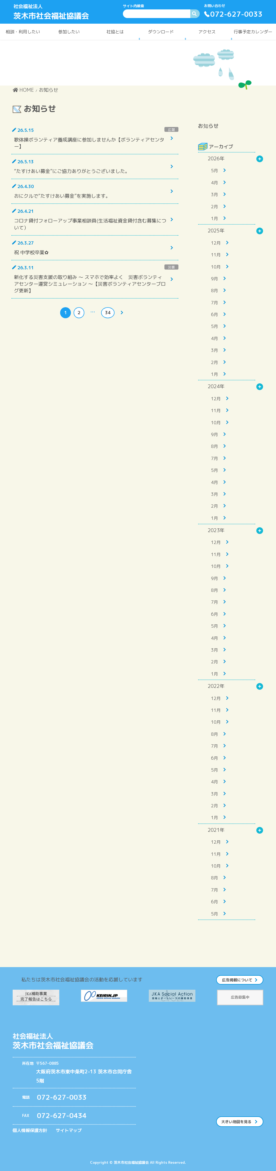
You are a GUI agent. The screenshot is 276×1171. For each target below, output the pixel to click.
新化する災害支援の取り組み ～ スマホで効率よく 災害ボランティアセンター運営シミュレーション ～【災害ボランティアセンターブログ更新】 (90, 284)
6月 (214, 314)
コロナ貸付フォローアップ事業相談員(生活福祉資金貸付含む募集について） (90, 224)
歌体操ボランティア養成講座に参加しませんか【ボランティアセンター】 (89, 143)
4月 (214, 183)
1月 (214, 218)
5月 (214, 171)
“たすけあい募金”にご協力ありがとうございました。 (72, 171)
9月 (214, 279)
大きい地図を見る (236, 1121)
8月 (214, 290)
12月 (216, 243)
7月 (214, 303)
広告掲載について (237, 979)
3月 (214, 194)
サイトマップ (69, 1130)
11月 (216, 255)
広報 (171, 129)
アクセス (207, 32)
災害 (171, 267)
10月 (216, 267)
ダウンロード (161, 32)
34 (108, 313)
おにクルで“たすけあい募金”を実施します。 (62, 196)
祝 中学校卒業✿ (31, 252)
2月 (214, 207)
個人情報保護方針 (30, 1130)
